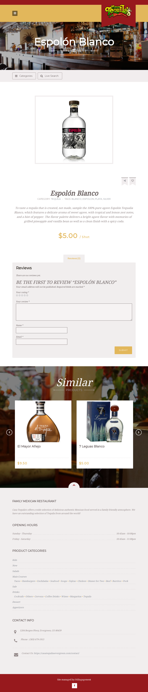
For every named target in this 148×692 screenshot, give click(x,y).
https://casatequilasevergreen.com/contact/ (56, 653)
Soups (64, 581)
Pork (125, 581)
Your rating (22, 292)
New (14, 565)
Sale (14, 586)
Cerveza (39, 596)
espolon (88, 198)
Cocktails (19, 596)
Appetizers (18, 607)
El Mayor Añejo (29, 446)
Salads (15, 571)
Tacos (17, 581)
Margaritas (75, 596)
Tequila (56, 198)
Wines (64, 596)
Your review (22, 301)
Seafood (54, 581)
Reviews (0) (74, 258)
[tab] (74, 258)
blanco (77, 198)
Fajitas (72, 581)
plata (98, 198)
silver (107, 198)
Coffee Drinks (52, 596)
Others (29, 596)
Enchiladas (42, 581)
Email (19, 337)
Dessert (16, 602)
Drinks (15, 592)
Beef (108, 581)
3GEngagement (83, 679)
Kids (14, 560)
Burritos (116, 581)
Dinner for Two (96, 581)
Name (19, 325)
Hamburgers (28, 581)
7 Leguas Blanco (91, 446)
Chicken (82, 581)
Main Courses (19, 576)
